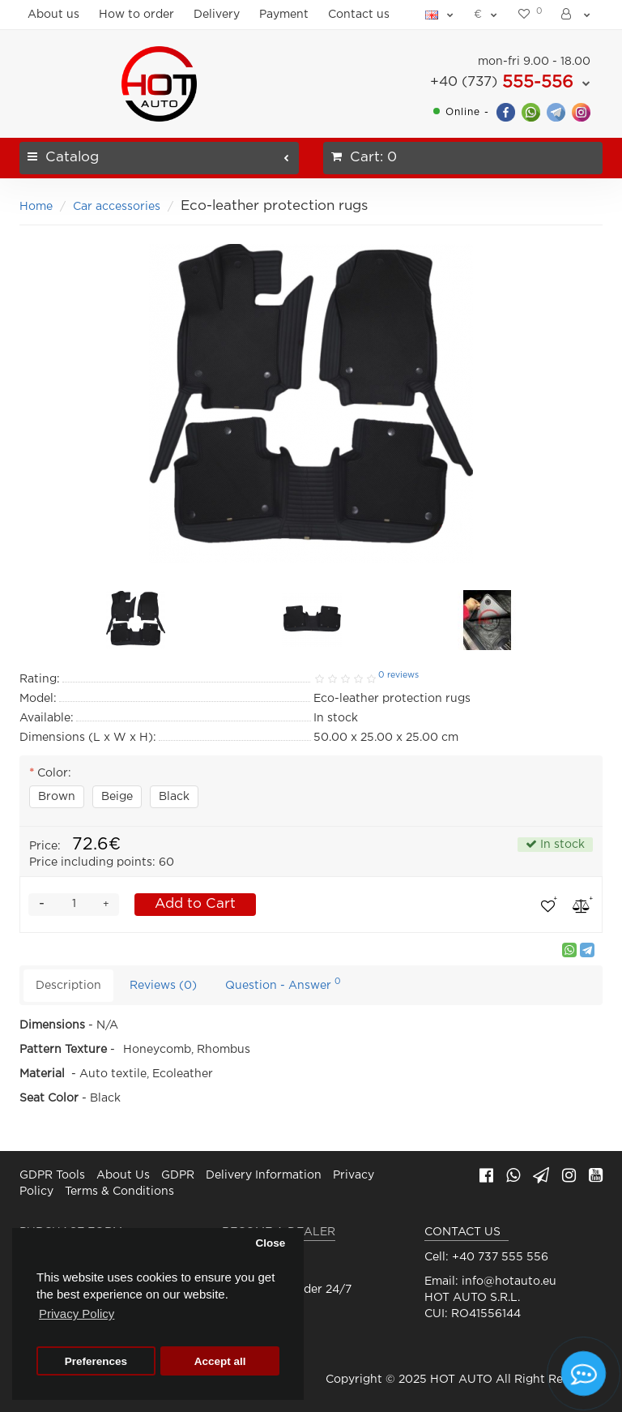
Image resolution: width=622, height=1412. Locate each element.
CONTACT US (462, 1232)
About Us (123, 1175)
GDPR (177, 1175)
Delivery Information (264, 1175)
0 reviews (398, 675)
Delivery (217, 14)
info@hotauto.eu (509, 1281)
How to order (136, 14)
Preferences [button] (96, 1361)
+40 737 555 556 (500, 1257)
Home (36, 207)
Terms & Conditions (119, 1191)
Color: (54, 773)
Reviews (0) (163, 986)
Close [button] (270, 1243)
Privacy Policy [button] (76, 1313)
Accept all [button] (220, 1361)
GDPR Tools (52, 1175)
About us (53, 14)
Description (68, 986)
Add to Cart (195, 904)
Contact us (359, 14)
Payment (284, 14)
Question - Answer (283, 984)
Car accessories (116, 207)
